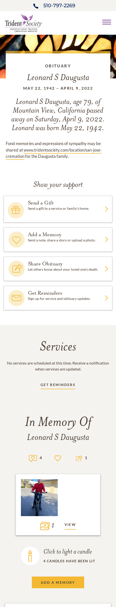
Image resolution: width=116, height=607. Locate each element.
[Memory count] (33, 458)
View (70, 524)
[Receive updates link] (58, 385)
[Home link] (23, 22)
